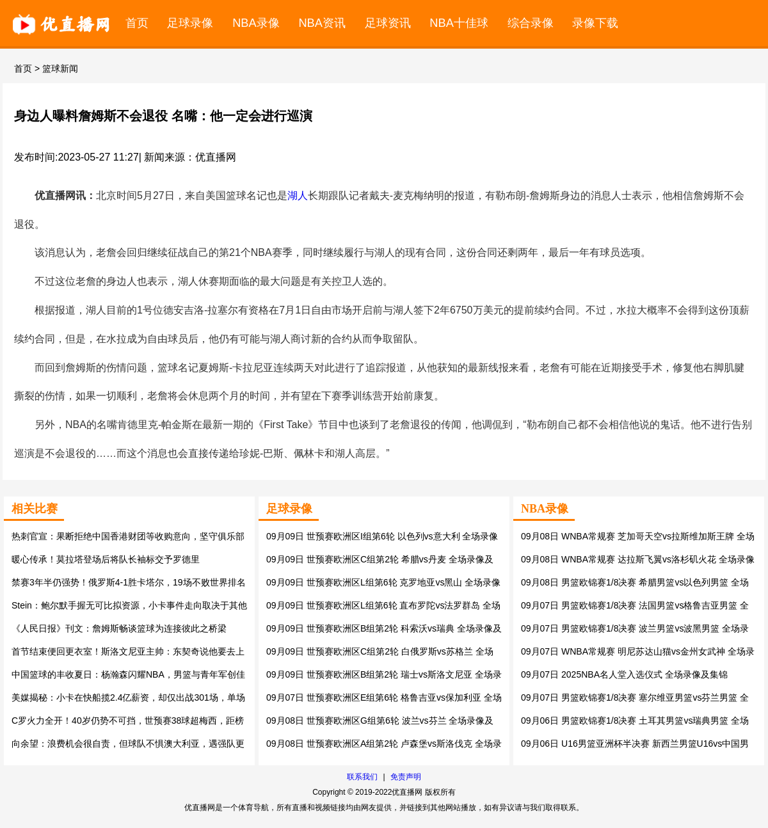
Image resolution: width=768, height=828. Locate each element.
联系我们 (362, 776)
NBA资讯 (322, 22)
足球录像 (190, 22)
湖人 (297, 195)
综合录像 (531, 22)
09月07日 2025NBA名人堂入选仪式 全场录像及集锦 (624, 674)
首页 (136, 22)
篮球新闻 (60, 68)
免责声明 (405, 776)
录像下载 (595, 22)
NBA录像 (256, 22)
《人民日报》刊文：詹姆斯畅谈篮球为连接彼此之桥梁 (119, 628)
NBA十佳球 (458, 22)
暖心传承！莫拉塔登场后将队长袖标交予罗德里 (106, 559)
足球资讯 (388, 22)
